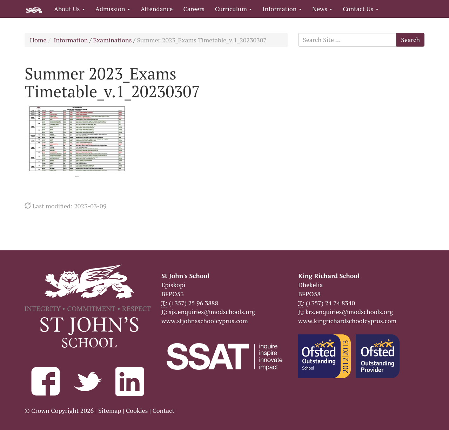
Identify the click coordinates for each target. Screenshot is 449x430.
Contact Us (360, 9)
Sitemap (109, 410)
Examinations (112, 40)
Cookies (137, 410)
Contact (163, 410)
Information (281, 9)
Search (410, 39)
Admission (112, 9)
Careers (193, 9)
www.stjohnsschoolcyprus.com (204, 321)
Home (38, 40)
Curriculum (233, 9)
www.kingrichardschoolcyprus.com (347, 321)
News (322, 9)
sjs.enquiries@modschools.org (212, 311)
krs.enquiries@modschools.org (349, 311)
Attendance (157, 9)
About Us (69, 9)
